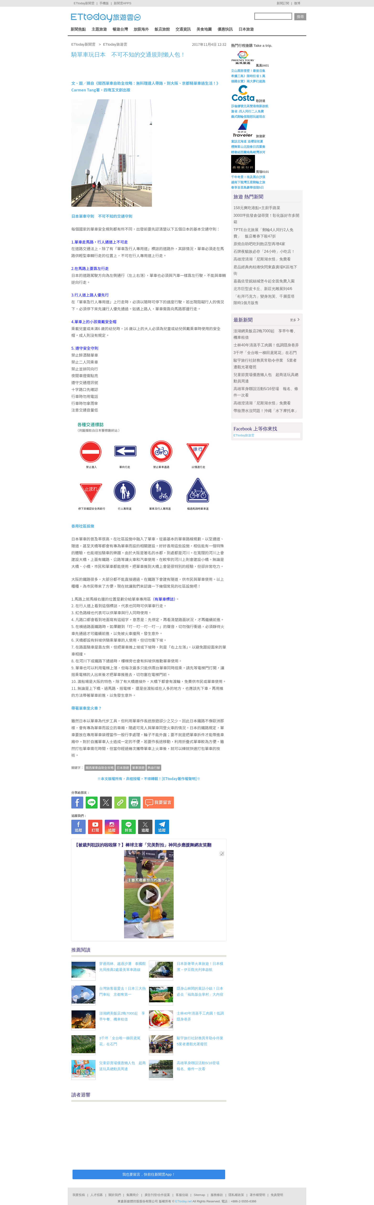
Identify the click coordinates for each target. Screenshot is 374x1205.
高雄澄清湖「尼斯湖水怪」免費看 (262, 259)
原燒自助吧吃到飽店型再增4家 (259, 244)
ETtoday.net (183, 1201)
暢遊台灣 (120, 29)
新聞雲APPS (122, 3)
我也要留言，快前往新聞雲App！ (148, 1174)
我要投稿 (79, 1195)
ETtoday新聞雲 (84, 3)
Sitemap (199, 1195)
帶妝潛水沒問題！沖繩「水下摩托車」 (266, 411)
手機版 (104, 3)
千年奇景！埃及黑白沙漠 (248, 177)
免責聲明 (277, 1195)
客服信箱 (182, 1195)
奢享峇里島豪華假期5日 (247, 187)
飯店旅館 (162, 29)
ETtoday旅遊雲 (244, 435)
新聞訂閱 (283, 3)
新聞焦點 (78, 29)
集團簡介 (132, 1195)
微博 (297, 3)
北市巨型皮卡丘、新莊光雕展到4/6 (263, 289)
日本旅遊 (246, 29)
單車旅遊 (138, 767)
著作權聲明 (257, 1195)
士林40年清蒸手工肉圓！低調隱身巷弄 (266, 345)
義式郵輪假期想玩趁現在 (248, 116)
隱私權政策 (236, 1195)
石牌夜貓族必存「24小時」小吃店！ (264, 251)
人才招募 (96, 1195)
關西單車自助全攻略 (100, 767)
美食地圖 (204, 29)
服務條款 (217, 1195)
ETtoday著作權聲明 (179, 778)
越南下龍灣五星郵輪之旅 (248, 182)
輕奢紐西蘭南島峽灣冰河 (248, 152)
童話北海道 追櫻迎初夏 (247, 141)
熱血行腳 (154, 767)
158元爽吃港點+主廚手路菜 (257, 208)
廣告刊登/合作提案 (157, 1195)
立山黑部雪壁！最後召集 (248, 71)
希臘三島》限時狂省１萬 (248, 76)
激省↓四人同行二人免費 (247, 111)
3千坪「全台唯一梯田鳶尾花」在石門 (265, 353)
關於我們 (115, 1195)
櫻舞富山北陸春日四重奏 (248, 146)
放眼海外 (141, 29)
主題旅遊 (99, 29)
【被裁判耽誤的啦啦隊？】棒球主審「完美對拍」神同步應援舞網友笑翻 (142, 845)
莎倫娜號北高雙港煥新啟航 (249, 106)
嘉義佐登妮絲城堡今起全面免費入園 (264, 281)
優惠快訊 (225, 29)
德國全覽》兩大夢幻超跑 (248, 81)
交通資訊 (183, 29)
